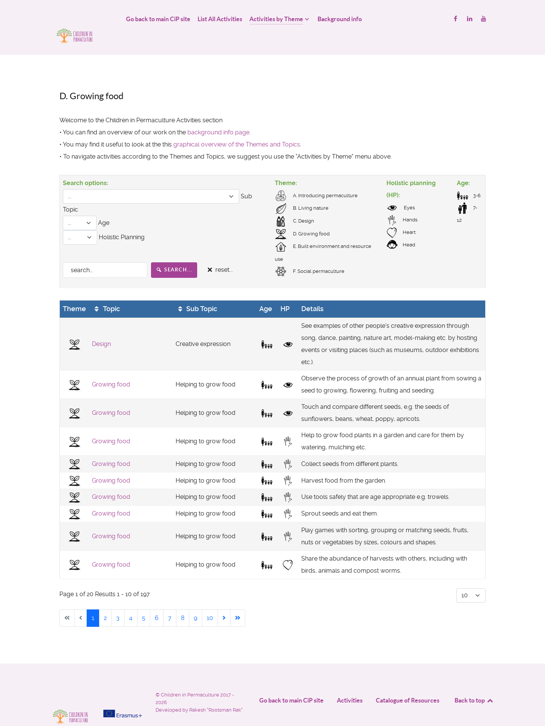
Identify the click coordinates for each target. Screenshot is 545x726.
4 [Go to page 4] (130, 600)
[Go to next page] (224, 601)
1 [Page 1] (93, 600)
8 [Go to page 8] (182, 600)
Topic (106, 292)
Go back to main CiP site (291, 683)
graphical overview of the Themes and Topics (236, 127)
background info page (218, 115)
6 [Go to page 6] (157, 600)
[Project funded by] (122, 680)
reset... (219, 253)
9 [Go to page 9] (195, 600)
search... (174, 253)
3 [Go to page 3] (118, 600)
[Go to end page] (237, 601)
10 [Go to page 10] (210, 600)
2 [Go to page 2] (105, 600)
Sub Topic (197, 292)
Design (101, 327)
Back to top (474, 683)
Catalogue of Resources (407, 683)
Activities (350, 683)
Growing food (111, 367)
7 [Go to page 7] (169, 600)
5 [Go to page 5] (143, 600)
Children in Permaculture (190, 678)
